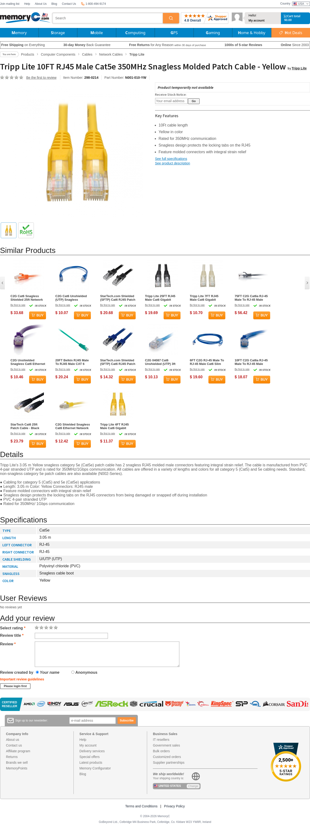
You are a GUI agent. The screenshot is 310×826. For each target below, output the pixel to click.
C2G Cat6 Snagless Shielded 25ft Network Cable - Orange (26, 297)
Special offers (89, 757)
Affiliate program (18, 751)
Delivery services (92, 751)
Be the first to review (41, 77)
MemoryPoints (16, 768)
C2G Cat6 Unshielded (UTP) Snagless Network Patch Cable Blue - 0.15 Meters (71, 297)
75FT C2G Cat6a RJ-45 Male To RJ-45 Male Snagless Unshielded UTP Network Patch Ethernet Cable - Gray (251, 297)
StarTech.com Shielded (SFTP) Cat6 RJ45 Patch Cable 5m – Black (117, 297)
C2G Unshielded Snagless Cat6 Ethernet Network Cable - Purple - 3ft (27, 362)
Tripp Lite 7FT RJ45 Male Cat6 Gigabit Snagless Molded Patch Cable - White (207, 297)
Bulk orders (161, 751)
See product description (172, 163)
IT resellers (161, 740)
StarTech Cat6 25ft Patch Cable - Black (24, 426)
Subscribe (127, 720)
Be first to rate (17, 305)
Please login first (15, 686)
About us (12, 740)
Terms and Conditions (141, 806)
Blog (54, 3)
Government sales (166, 745)
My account (256, 20)
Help (27, 3)
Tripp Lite (299, 68)
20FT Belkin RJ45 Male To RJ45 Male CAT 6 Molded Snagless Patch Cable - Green (72, 362)
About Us (40, 3)
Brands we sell (17, 762)
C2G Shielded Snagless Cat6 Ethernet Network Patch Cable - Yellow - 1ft (72, 426)
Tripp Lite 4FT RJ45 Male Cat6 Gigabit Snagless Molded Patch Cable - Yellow (117, 426)
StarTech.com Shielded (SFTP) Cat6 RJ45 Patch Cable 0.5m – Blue (117, 362)
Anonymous (84, 672)
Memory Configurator (95, 768)
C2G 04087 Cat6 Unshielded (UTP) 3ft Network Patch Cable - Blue (161, 362)
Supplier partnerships (168, 762)
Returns (12, 757)
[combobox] (107, 18)
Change (193, 786)
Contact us (14, 745)
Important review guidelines (22, 679)
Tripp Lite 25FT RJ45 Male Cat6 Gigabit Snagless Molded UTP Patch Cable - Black (161, 297)
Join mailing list (9, 3)
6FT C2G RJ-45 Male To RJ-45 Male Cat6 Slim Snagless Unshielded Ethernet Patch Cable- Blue (207, 362)
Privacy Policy (174, 806)
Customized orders (167, 757)
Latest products (90, 762)
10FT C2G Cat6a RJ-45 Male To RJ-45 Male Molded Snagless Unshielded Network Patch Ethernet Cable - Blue (251, 362)
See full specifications (171, 159)
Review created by (16, 672)
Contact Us (69, 3)
